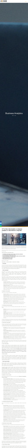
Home (13, 115)
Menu (25, 1)
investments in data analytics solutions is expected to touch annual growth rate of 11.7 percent (14, 350)
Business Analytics (14, 113)
